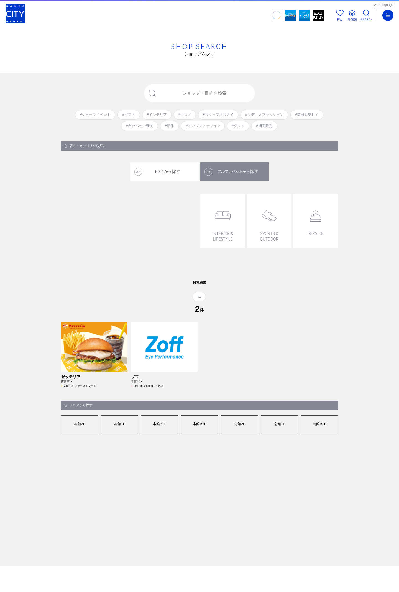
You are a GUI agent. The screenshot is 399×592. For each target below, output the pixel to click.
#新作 (169, 126)
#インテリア (157, 115)
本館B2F (199, 424)
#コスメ (184, 115)
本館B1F (160, 424)
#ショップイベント (95, 115)
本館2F (79, 424)
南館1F (279, 424)
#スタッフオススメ (218, 115)
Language (386, 5)
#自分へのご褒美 (139, 126)
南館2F (239, 424)
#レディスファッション (264, 115)
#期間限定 (264, 126)
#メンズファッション (203, 126)
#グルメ (238, 126)
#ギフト (128, 115)
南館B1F (319, 424)
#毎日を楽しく (307, 115)
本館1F (119, 424)
